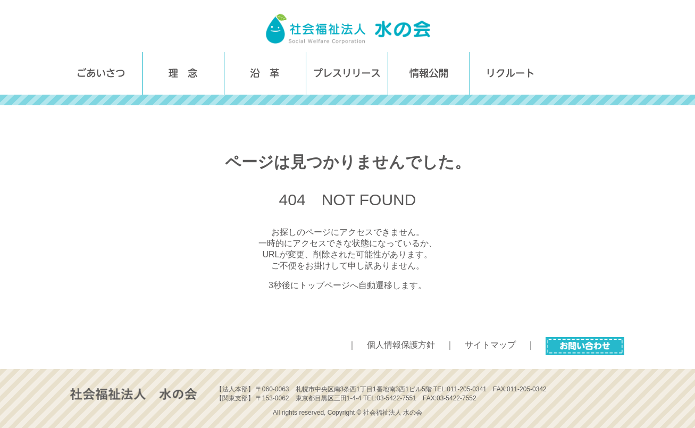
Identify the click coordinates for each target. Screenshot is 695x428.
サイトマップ (490, 344)
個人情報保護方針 (401, 344)
